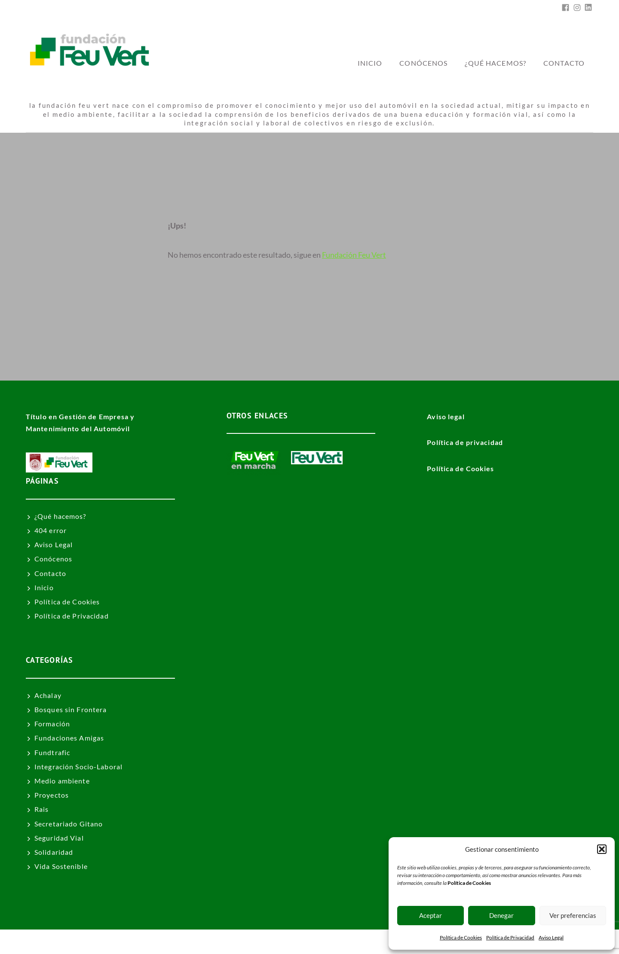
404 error (50, 530)
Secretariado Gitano (68, 824)
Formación (52, 723)
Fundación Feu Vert (354, 254)
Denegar (501, 915)
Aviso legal (445, 416)
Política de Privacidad (510, 937)
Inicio (44, 587)
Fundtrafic (52, 752)
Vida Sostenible (61, 866)
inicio (370, 63)
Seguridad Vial (59, 838)
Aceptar (430, 915)
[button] (602, 849)
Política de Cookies (461, 937)
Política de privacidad (465, 442)
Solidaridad (53, 852)
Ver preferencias (572, 915)
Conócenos (423, 63)
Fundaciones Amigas (69, 738)
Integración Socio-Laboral (78, 766)
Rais (41, 809)
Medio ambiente (62, 781)
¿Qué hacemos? (495, 63)
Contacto (564, 63)
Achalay (47, 695)
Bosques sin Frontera (70, 709)
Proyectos (51, 795)
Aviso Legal (551, 937)
